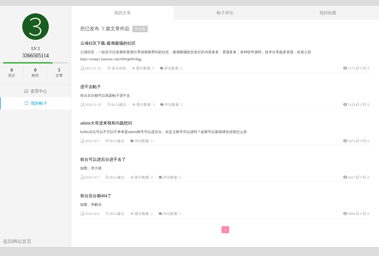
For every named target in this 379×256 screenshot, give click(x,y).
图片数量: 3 (145, 105)
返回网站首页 (17, 241)
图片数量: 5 (145, 68)
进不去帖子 (90, 87)
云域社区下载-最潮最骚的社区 (108, 43)
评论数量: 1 (172, 214)
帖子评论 (225, 12)
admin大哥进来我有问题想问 (106, 123)
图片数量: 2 (143, 177)
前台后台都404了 (95, 196)
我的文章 (122, 12)
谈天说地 (119, 68)
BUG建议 (119, 105)
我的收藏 (327, 12)
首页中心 (35, 91)
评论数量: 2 (173, 68)
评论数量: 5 (143, 141)
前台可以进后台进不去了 (103, 159)
